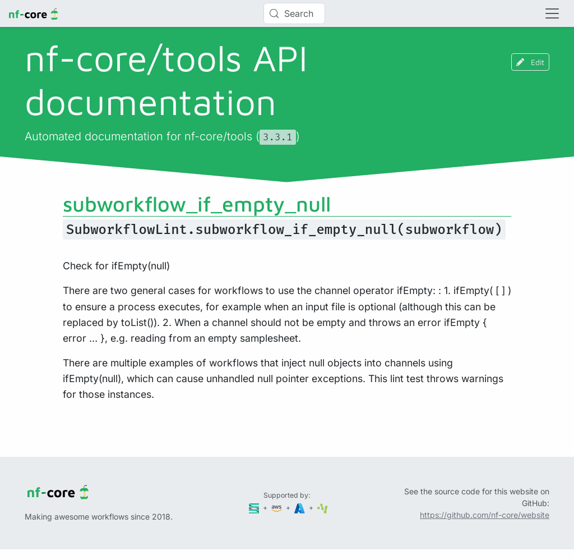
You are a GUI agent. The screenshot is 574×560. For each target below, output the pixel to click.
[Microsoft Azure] (300, 507)
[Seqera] (255, 507)
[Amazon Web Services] (277, 507)
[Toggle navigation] (552, 13)
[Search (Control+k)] (294, 13)
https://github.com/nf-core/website (484, 515)
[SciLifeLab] (322, 507)
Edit (530, 62)
